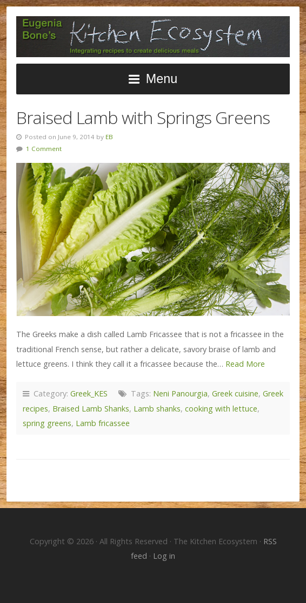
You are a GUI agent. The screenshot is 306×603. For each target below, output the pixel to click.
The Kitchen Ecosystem (153, 36)
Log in (164, 556)
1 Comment (44, 149)
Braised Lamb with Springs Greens (143, 117)
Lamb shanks (157, 408)
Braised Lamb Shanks (90, 408)
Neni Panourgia (180, 393)
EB (109, 137)
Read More (245, 364)
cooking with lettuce (221, 408)
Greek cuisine (235, 393)
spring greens (47, 423)
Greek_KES (89, 393)
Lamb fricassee (103, 423)
